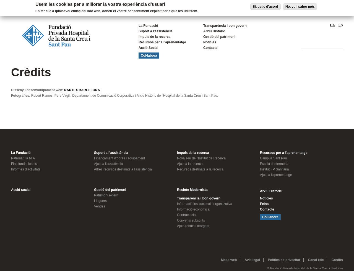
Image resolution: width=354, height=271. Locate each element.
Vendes (99, 206)
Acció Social (148, 48)
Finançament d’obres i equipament (119, 158)
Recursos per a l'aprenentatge (162, 42)
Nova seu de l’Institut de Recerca (201, 158)
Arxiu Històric (214, 31)
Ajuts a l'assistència (108, 164)
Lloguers (100, 201)
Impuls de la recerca (154, 37)
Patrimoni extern (106, 195)
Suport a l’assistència (111, 153)
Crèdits (337, 260)
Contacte (210, 48)
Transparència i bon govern (225, 26)
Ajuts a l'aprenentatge (276, 175)
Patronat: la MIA (23, 158)
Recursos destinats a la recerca (200, 169)
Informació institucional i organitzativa (204, 204)
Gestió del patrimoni (219, 37)
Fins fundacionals (24, 164)
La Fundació (148, 26)
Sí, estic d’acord (265, 7)
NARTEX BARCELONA (82, 90)
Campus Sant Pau (273, 158)
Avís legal (252, 260)
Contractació (186, 215)
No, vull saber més (300, 7)
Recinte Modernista (192, 190)
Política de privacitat (284, 260)
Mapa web (229, 260)
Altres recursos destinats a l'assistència (123, 169)
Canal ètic (316, 260)
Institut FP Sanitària (274, 169)
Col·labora (149, 55)
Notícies (209, 42)
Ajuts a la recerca (190, 164)
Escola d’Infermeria (274, 164)
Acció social (20, 190)
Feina (264, 204)
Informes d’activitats (25, 169)
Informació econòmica (193, 209)
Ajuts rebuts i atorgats (193, 226)
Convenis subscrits (191, 220)
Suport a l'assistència (156, 31)
